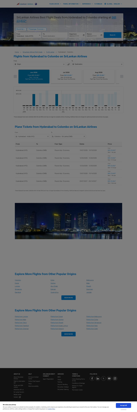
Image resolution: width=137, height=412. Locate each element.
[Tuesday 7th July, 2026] (82, 105)
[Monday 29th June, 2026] (56, 100)
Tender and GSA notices (18, 386)
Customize (123, 409)
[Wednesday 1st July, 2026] (63, 100)
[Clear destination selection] (122, 64)
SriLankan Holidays (63, 387)
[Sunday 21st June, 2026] (30, 105)
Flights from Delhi (92, 329)
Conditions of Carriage (78, 383)
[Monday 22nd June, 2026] (33, 100)
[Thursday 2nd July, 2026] (66, 100)
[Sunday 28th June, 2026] (53, 105)
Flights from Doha (92, 319)
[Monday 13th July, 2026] (102, 100)
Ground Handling (63, 384)
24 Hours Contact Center (33, 378)
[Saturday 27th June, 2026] (50, 105)
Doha (52, 280)
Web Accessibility (33, 386)
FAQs (29, 383)
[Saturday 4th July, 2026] (73, 105)
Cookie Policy (51, 409)
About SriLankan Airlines (18, 378)
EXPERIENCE (88, 3)
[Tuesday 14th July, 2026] (105, 105)
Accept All (123, 405)
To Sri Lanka (50, 52)
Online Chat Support (34, 381)
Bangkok (18, 292)
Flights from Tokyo (21, 322)
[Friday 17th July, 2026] (115, 99)
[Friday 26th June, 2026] (47, 98)
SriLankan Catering (63, 389)
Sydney (53, 283)
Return (89, 34)
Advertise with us (19, 389)
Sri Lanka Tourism (19, 392)
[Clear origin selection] (64, 64)
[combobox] (27, 36)
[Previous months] (15, 76)
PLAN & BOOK (55, 3)
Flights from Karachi (57, 329)
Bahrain (53, 289)
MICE (59, 377)
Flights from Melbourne (94, 316)
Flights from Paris (92, 326)
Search (112, 35)
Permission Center (77, 390)
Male (88, 283)
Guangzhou (55, 292)
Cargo (59, 379)
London (17, 286)
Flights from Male (20, 319)
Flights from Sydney (57, 319)
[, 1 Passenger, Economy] (36, 29)
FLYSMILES (98, 4)
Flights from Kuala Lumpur (59, 326)
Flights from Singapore (93, 322)
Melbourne (90, 280)
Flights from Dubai (57, 316)
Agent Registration (48, 379)
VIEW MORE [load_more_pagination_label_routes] (68, 298)
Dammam (89, 289)
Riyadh (88, 286)
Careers (17, 397)
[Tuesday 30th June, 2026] (60, 105)
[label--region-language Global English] (113, 3)
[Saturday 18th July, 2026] (118, 105)
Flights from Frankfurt (22, 326)
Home (17, 52)
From (18, 34)
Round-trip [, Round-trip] (20, 29)
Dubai (17, 283)
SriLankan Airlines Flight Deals (32, 52)
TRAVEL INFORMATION (72, 3)
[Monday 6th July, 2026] (79, 100)
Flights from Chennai (21, 329)
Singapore (18, 289)
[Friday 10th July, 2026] (92, 100)
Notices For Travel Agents (77, 386)
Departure (72, 34)
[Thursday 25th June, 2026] (43, 105)
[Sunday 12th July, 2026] (99, 100)
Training (60, 382)
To (44, 34)
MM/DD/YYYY (74, 36)
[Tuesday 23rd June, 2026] (37, 105)
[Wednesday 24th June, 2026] (40, 99)
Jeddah (89, 292)
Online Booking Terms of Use (78, 380)
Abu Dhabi (54, 286)
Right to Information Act (19, 382)
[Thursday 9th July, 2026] (89, 100)
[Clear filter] (47, 136)
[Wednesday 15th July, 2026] (109, 100)
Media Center (17, 394)
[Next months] (121, 76)
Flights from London (21, 316)
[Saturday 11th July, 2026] (96, 105)
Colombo (18, 280)
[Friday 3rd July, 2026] (69, 100)
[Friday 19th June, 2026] (24, 105)
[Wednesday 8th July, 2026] (86, 100)
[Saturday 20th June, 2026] (27, 105)
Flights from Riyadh (57, 322)
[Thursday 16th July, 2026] (112, 100)
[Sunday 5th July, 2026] (76, 100)
